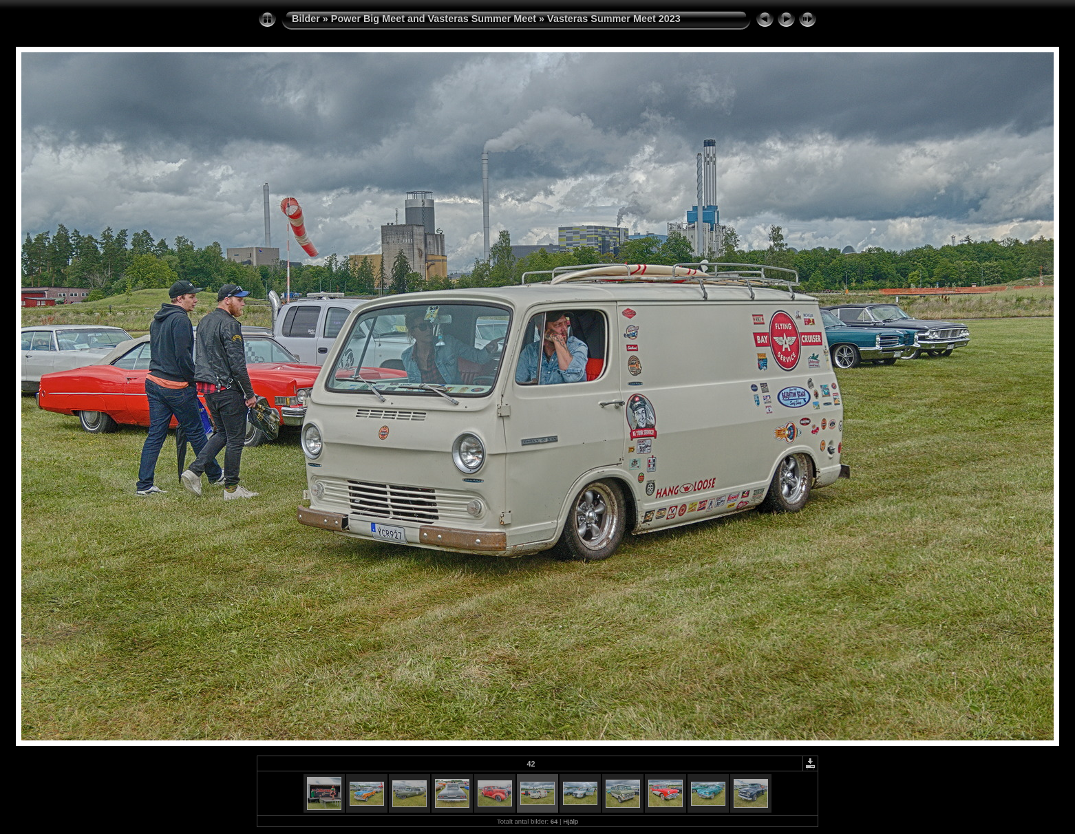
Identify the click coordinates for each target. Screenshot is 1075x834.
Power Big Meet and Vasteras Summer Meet (433, 18)
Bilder (306, 18)
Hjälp (570, 821)
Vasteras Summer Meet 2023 (614, 18)
